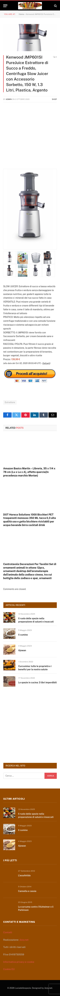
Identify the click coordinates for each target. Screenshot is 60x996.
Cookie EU (9, 969)
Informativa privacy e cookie (18, 962)
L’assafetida (24, 875)
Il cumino (23, 634)
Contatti (7, 932)
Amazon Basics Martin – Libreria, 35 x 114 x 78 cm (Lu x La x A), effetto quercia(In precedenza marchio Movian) (29, 472)
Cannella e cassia (27, 891)
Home (21, 14)
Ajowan (22, 650)
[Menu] (5, 5)
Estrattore (10, 402)
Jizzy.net (23, 939)
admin (9, 99)
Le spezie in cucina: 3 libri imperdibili (37, 682)
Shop (54, 99)
